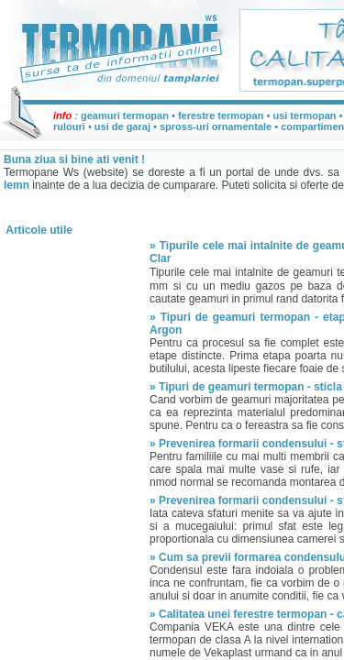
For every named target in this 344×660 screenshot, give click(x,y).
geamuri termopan (125, 115)
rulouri (69, 126)
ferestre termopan (221, 115)
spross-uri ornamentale (216, 126)
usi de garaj (122, 126)
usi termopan (304, 115)
